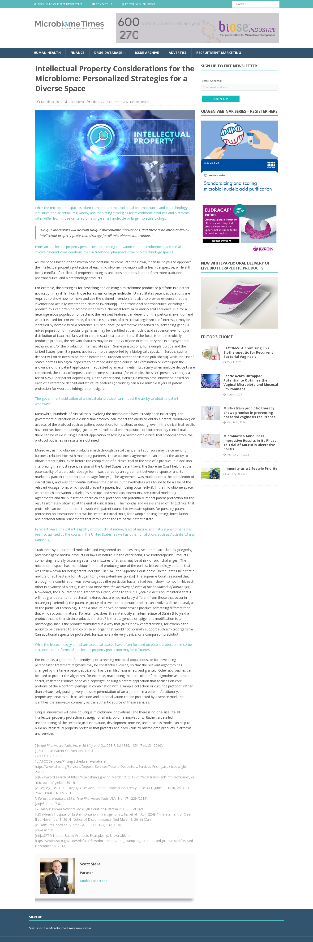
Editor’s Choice (217, 336)
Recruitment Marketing (218, 52)
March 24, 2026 (236, 422)
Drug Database (108, 52)
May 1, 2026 (234, 362)
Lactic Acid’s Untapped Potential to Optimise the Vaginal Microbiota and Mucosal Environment (250, 382)
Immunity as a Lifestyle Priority (250, 468)
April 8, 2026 (234, 394)
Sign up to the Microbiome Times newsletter (60, 928)
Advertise (178, 52)
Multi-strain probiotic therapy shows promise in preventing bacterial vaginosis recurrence (249, 412)
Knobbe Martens (93, 880)
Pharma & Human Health (131, 102)
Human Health (47, 52)
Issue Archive (147, 52)
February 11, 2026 (238, 454)
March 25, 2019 (51, 102)
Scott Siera (76, 102)
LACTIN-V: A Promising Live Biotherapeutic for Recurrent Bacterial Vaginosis (248, 352)
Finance (77, 52)
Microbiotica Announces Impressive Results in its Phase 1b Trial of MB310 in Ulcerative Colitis (250, 442)
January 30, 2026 (237, 474)
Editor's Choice (101, 102)
